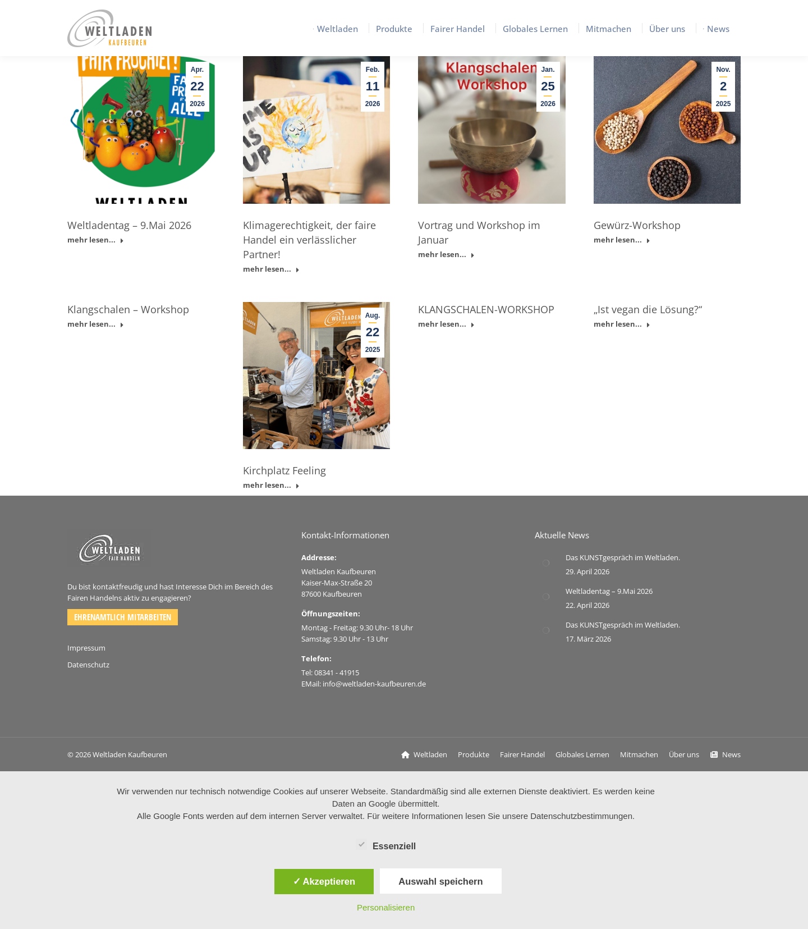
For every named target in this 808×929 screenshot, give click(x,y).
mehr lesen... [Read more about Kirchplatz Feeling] (271, 485)
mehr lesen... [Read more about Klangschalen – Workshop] (95, 324)
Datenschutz (88, 665)
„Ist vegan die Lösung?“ (648, 309)
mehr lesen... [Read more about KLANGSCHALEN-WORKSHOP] (446, 324)
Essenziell (386, 844)
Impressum (86, 648)
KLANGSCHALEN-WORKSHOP (486, 309)
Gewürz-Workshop (637, 225)
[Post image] (546, 563)
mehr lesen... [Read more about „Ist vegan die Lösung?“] (622, 324)
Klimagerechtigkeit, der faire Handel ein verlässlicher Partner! (309, 239)
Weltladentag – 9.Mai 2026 (129, 225)
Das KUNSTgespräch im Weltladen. (623, 557)
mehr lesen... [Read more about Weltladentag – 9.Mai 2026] (95, 240)
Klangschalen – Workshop (128, 309)
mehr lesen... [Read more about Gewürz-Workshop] (622, 240)
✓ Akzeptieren (324, 881)
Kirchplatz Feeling (284, 470)
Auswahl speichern (440, 881)
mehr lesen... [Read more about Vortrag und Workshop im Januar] (446, 254)
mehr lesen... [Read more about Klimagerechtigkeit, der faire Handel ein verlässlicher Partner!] (271, 269)
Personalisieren (386, 907)
